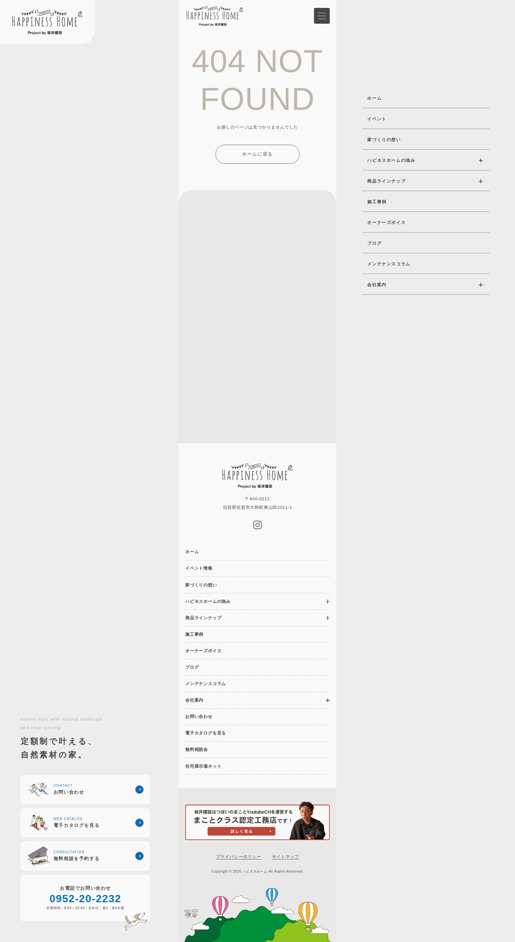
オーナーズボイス (203, 650)
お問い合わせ (199, 716)
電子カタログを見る (205, 733)
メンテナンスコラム (205, 683)
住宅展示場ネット (203, 766)
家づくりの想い (201, 585)
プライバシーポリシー (238, 856)
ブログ (192, 667)
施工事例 (194, 634)
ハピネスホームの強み (208, 601)
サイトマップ (285, 856)
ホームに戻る (257, 154)
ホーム (192, 551)
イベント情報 (199, 568)
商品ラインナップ (203, 617)
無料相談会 (196, 749)
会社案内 (194, 700)
